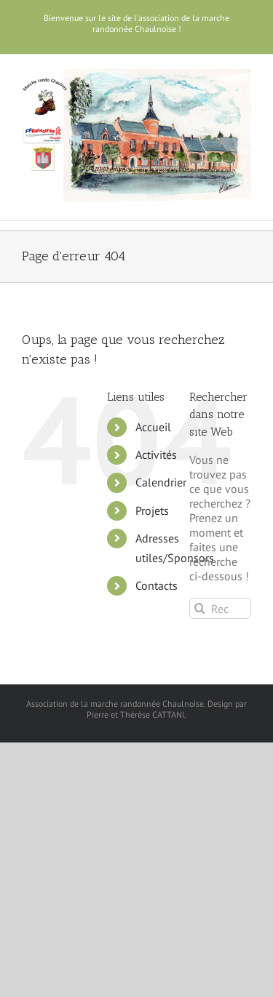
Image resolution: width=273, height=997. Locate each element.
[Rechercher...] (220, 608)
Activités (156, 454)
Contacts (156, 585)
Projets (152, 510)
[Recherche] (199, 608)
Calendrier (160, 482)
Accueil (153, 427)
